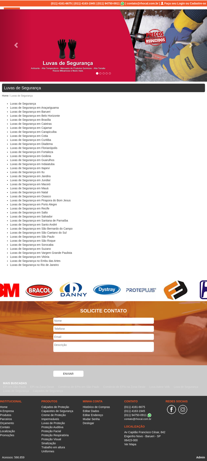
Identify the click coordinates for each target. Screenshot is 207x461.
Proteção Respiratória (55, 434)
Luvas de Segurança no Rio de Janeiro (34, 264)
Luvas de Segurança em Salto (29, 212)
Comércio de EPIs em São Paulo (78, 386)
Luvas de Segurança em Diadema (31, 143)
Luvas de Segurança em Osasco (30, 196)
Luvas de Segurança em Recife (29, 208)
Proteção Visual (51, 438)
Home (75, 14)
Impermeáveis (50, 418)
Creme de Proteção (53, 414)
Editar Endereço (93, 414)
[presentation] (83, 361)
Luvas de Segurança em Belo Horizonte (35, 115)
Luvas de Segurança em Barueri (30, 111)
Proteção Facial (51, 430)
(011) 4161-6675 (61, 3)
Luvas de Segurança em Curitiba (30, 139)
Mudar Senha (91, 418)
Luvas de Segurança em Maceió (30, 183)
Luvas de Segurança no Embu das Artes (35, 260)
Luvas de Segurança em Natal (29, 192)
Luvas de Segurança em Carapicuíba (33, 131)
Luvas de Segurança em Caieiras (31, 123)
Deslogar (88, 422)
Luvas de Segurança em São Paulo (32, 236)
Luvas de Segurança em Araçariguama (34, 107)
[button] (15, 43)
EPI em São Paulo (14, 386)
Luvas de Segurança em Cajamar (31, 127)
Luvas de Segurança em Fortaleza (31, 151)
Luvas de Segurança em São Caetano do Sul (38, 232)
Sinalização (48, 442)
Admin (200, 457)
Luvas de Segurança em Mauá (29, 187)
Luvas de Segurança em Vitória (29, 256)
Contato (159, 14)
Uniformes (47, 451)
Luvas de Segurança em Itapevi (30, 167)
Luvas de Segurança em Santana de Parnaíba (39, 220)
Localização (176, 14)
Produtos (108, 14)
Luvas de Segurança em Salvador (31, 216)
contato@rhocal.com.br (143, 3)
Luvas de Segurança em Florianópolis (33, 147)
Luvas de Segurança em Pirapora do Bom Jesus (40, 200)
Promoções (196, 14)
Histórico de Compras (96, 406)
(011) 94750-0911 (108, 3)
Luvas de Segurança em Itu (27, 171)
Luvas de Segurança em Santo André (33, 224)
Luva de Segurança (186, 386)
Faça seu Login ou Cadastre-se (183, 3)
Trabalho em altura (53, 447)
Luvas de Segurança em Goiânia (30, 155)
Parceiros (124, 14)
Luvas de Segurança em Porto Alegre (33, 204)
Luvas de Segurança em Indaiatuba (32, 163)
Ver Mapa (130, 443)
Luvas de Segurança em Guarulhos (32, 159)
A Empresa (90, 14)
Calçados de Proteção (55, 406)
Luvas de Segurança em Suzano (30, 248)
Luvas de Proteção (53, 422)
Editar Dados (91, 410)
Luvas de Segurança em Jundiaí (30, 179)
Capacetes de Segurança (57, 410)
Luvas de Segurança (23, 103)
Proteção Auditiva (52, 426)
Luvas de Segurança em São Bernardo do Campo (41, 228)
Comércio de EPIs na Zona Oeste (124, 386)
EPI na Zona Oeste (42, 386)
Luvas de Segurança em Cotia (29, 135)
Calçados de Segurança (48, 390)
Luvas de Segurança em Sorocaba (32, 244)
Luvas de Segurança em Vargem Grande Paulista (41, 252)
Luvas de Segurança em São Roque (33, 240)
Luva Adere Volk (159, 386)
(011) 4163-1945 (84, 3)
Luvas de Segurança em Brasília (30, 119)
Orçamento (142, 14)
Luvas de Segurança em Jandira (30, 175)
